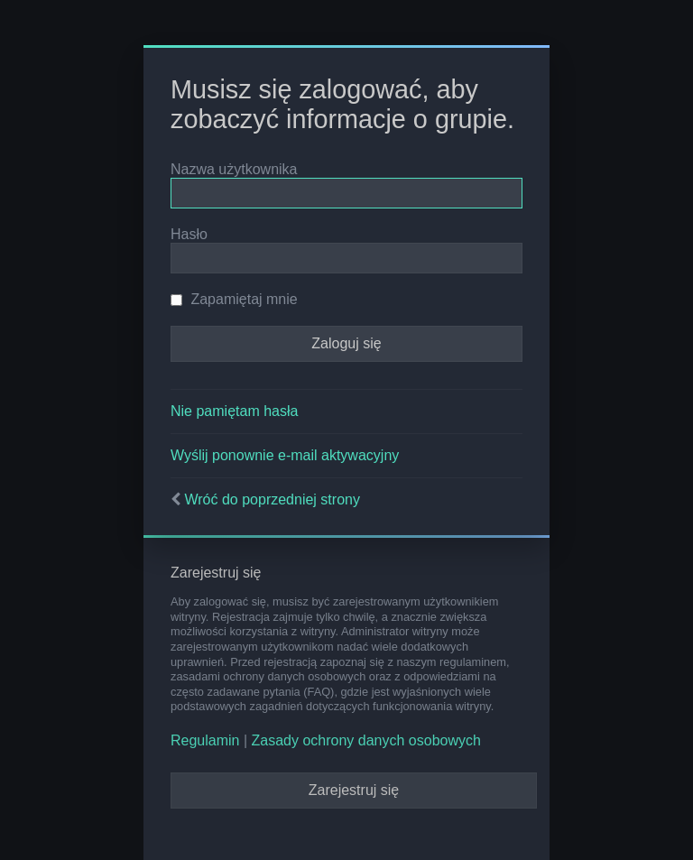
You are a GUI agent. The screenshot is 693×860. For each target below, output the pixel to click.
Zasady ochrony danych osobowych (366, 740)
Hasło (189, 234)
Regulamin (205, 740)
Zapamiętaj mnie (234, 299)
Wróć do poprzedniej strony (271, 499)
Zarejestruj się (354, 790)
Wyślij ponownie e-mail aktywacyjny (285, 455)
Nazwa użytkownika (234, 169)
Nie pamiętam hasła (234, 411)
